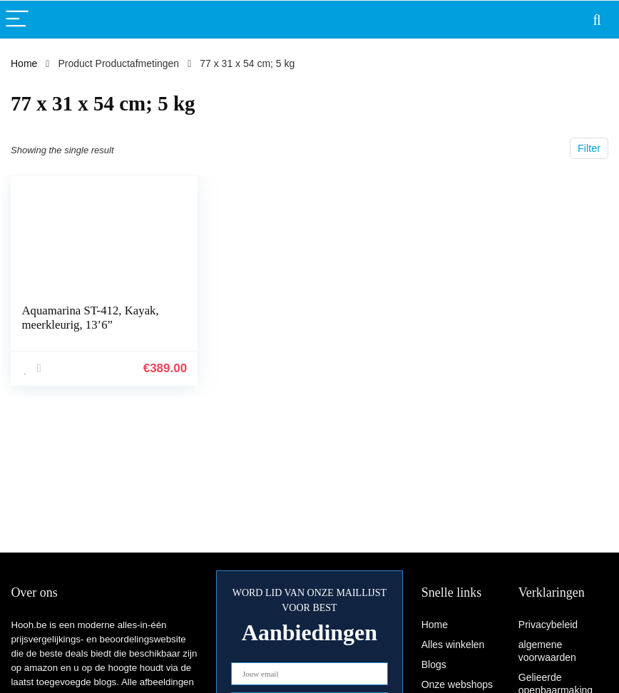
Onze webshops (457, 684)
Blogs (433, 664)
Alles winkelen (453, 644)
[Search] (597, 19)
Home (24, 63)
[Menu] (17, 19)
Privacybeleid (548, 624)
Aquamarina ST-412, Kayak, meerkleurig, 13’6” (89, 318)
